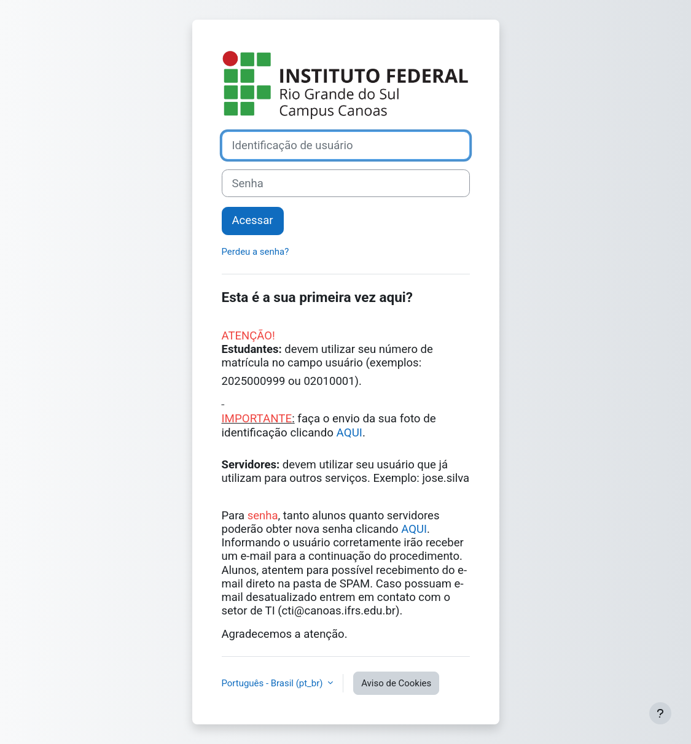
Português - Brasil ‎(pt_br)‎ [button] (274, 683)
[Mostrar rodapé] (660, 713)
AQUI (349, 433)
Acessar (252, 220)
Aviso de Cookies (396, 683)
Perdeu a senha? (255, 251)
